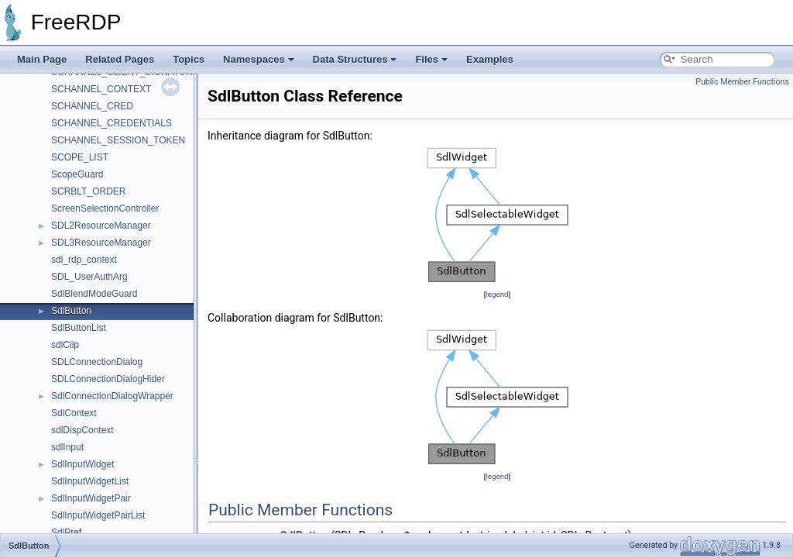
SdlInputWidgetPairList (98, 515)
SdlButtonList (78, 327)
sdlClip (65, 344)
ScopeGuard (77, 174)
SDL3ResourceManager (101, 242)
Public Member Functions (742, 82)
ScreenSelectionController (105, 208)
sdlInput (67, 447)
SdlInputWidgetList (90, 481)
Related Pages (119, 59)
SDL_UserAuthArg (89, 276)
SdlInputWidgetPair (91, 498)
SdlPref (66, 532)
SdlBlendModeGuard (94, 293)
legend (497, 294)
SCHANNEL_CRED (92, 106)
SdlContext (74, 413)
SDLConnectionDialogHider (108, 379)
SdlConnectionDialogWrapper (112, 396)
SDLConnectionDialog (96, 361)
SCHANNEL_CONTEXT (101, 89)
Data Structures (355, 59)
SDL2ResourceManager (101, 225)
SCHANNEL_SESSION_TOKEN (118, 140)
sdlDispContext (82, 430)
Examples (489, 59)
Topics (188, 59)
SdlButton (71, 310)
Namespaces (258, 59)
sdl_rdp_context (84, 259)
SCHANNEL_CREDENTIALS (111, 123)
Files (431, 59)
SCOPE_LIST (79, 157)
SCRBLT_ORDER (88, 191)
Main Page (42, 59)
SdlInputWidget (82, 464)
